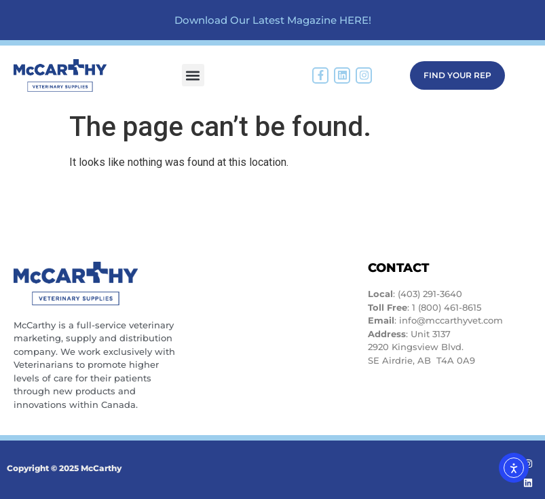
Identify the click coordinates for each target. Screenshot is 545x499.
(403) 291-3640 (430, 293)
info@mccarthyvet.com (451, 320)
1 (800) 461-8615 (446, 307)
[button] (193, 75)
